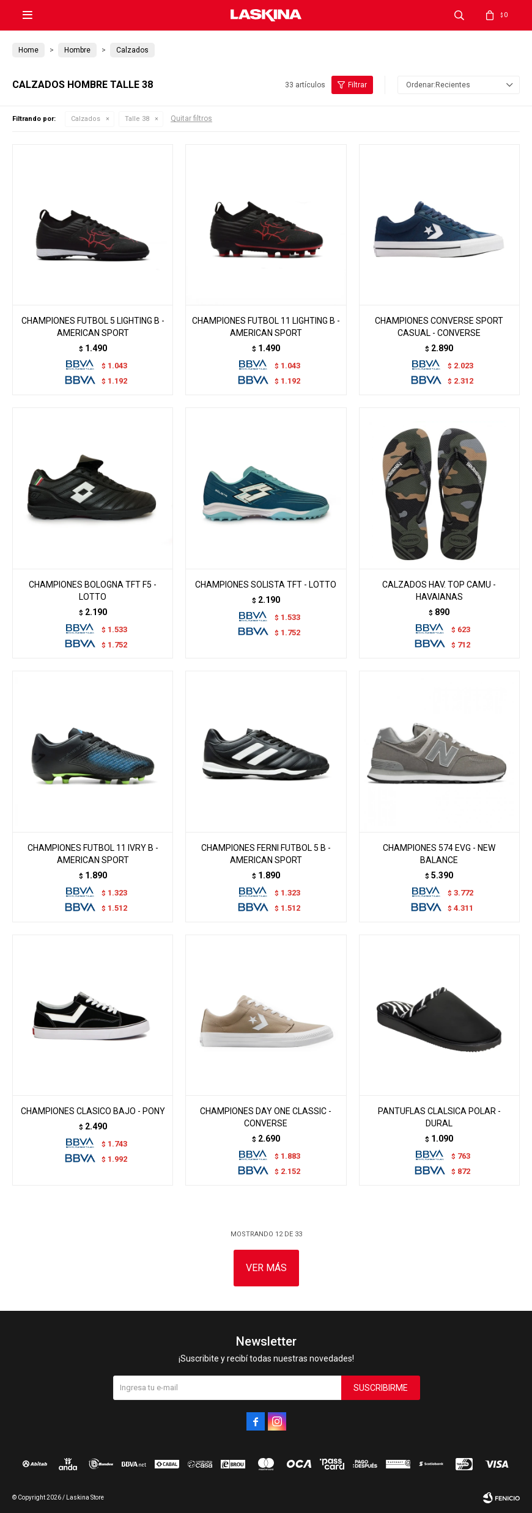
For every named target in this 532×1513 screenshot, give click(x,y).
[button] (459, 15)
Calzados (85, 119)
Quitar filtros (191, 118)
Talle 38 (137, 119)
